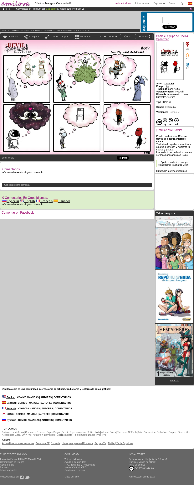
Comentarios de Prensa (12, 462)
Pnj (104, 435)
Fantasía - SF (43, 443)
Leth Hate (67, 435)
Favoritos (13, 36)
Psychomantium (78, 432)
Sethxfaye (162, 432)
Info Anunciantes (8, 470)
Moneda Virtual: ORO (75, 467)
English (27, 201)
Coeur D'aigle (88, 435)
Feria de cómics (137, 464)
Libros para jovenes (72, 443)
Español (62, 201)
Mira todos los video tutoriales (171, 171)
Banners (4, 467)
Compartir (34, 36)
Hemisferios (18, 432)
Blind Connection (147, 432)
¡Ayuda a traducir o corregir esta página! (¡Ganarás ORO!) (173, 163)
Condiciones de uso (74, 470)
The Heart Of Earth (127, 432)
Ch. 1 (78, 31)
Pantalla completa (60, 36)
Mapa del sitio (71, 476)
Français (44, 201)
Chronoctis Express (35, 432)
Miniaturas (85, 36)
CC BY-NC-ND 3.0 (141, 468)
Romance (88, 443)
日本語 (8, 414)
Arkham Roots (108, 432)
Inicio (4, 31)
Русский (10, 201)
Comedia (48, 31)
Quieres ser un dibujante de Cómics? (148, 459)
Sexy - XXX (100, 443)
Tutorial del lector (73, 459)
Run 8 (77, 435)
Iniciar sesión (142, 3)
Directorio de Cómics (20, 31)
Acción (5, 443)
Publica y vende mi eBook (142, 462)
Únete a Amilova (122, 3)
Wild (98, 435)
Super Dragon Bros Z (57, 432)
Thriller (111, 443)
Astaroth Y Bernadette (44, 435)
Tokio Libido (94, 432)
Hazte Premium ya (74, 9)
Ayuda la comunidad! (75, 462)
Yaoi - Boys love (124, 443)
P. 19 (87, 31)
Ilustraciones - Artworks (22, 443)
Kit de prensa (7, 464)
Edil (59, 435)
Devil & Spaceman (64, 31)
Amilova (6, 432)
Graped (172, 432)
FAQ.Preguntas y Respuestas (79, 464)
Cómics (36, 31)
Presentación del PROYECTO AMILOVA (20, 459)
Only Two (27, 435)
